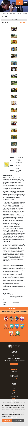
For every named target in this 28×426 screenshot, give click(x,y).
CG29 (19, 2)
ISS (22, 339)
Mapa (14, 392)
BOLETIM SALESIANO (11, 339)
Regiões (14, 384)
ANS (1, 339)
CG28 (14, 387)
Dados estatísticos (14, 396)
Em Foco (13, 13)
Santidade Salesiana (14, 374)
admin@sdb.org (14, 355)
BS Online (18, 339)
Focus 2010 (25, 13)
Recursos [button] (14, 398)
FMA (15, 340)
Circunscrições (14, 385)
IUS (11, 340)
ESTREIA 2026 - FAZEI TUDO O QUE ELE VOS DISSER (14, 311)
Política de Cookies (18, 420)
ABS (25, 339)
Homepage (3, 13)
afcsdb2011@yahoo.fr (15, 302)
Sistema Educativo (14, 375)
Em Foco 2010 (18, 13)
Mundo (8, 13)
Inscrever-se (14, 364)
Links (14, 395)
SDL (4, 339)
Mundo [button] (14, 390)
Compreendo (7, 420)
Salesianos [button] (14, 369)
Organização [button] (14, 379)
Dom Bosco (14, 373)
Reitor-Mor (14, 380)
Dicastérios (14, 383)
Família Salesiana (14, 376)
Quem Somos (14, 371)
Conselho (14, 382)
